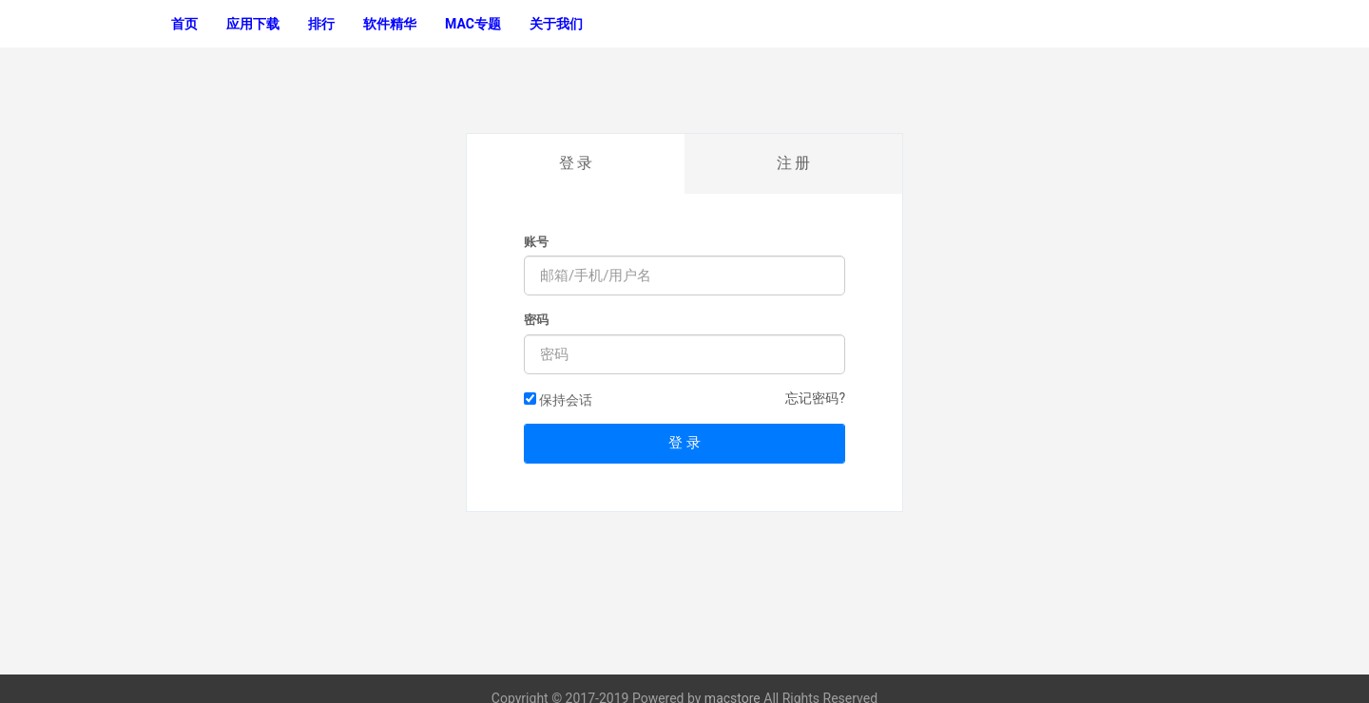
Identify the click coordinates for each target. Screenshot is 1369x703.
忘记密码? (815, 398)
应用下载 (253, 23)
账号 (536, 242)
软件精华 (389, 23)
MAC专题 (473, 23)
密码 (536, 320)
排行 (321, 23)
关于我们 (556, 23)
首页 (184, 23)
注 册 (794, 163)
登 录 (576, 163)
